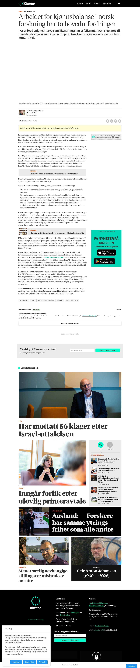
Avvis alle (42, 662)
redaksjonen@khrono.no (98, 603)
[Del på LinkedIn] (115, 121)
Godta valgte (29, 662)
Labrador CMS (99, 630)
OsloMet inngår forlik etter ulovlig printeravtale (108, 469)
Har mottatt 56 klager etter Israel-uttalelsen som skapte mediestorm (108, 461)
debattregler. (65, 615)
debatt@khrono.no (96, 606)
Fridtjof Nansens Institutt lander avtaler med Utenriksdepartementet (108, 489)
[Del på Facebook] (107, 121)
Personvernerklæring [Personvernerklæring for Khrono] (35, 619)
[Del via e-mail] (119, 121)
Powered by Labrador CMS (70, 665)
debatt (33, 300)
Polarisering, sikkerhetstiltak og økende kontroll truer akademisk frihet (108, 479)
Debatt (88, 4)
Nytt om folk (107, 4)
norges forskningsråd (46, 300)
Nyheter (80, 4)
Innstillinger (131, 666)
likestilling (24, 300)
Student (96, 4)
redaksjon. (75, 612)
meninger (59, 300)
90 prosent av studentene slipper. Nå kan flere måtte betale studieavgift (108, 499)
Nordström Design (102, 626)
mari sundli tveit (72, 300)
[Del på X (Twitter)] (111, 121)
